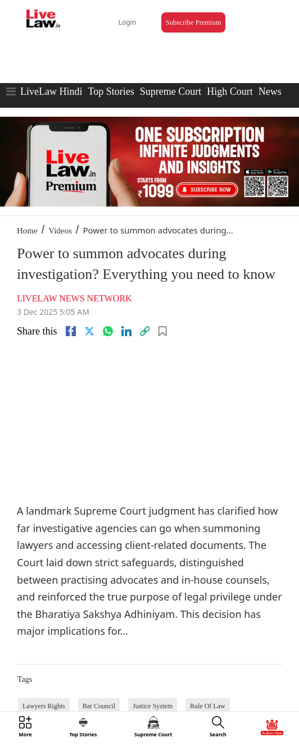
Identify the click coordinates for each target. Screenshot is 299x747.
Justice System (153, 706)
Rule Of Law (207, 706)
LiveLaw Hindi (51, 91)
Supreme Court (171, 91)
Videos (60, 230)
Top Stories (111, 91)
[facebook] (71, 331)
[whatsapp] (108, 331)
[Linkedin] (126, 331)
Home (27, 230)
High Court (230, 91)
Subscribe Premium (193, 22)
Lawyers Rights (43, 706)
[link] (145, 331)
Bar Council (99, 706)
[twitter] (89, 331)
